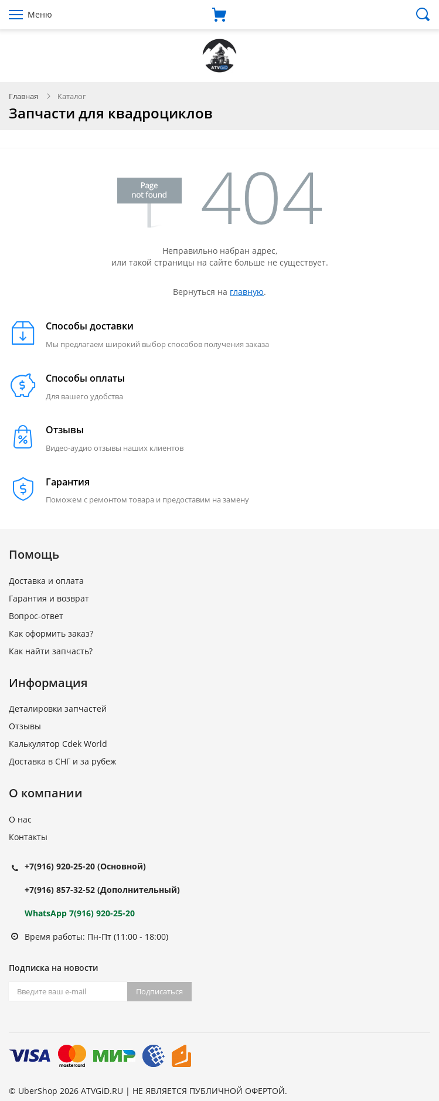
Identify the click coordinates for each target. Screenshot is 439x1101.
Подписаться (159, 991)
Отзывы (25, 726)
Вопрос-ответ (36, 615)
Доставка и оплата (46, 580)
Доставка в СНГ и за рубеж (62, 761)
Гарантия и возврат (49, 598)
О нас (20, 819)
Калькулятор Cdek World (58, 743)
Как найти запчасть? (51, 651)
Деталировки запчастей (58, 708)
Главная (23, 96)
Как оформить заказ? (51, 633)
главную (247, 291)
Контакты (28, 836)
